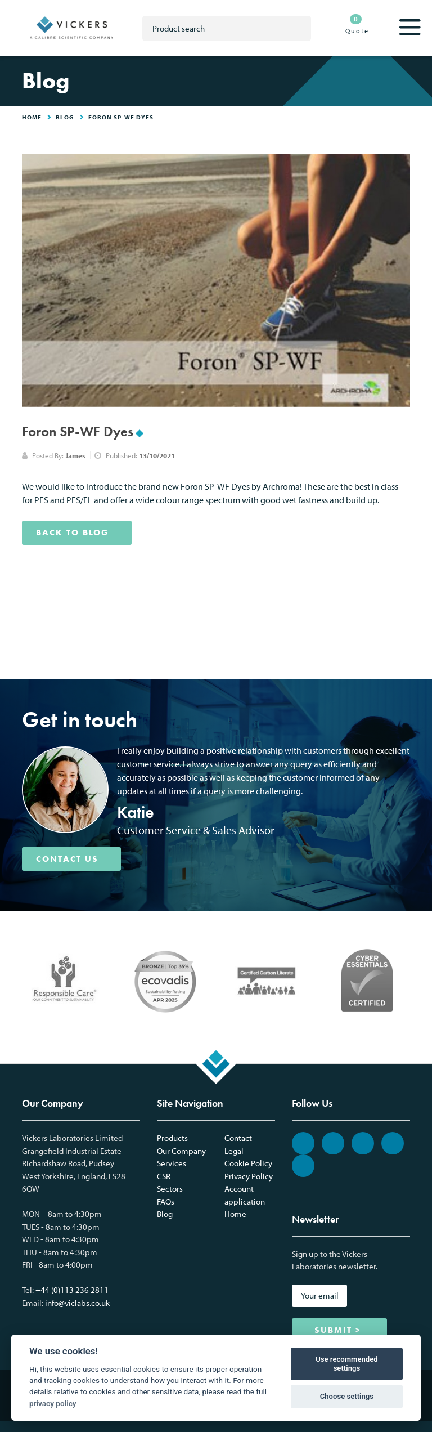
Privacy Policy (248, 1176)
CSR (163, 1176)
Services (171, 1163)
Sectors (170, 1188)
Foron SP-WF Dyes (121, 117)
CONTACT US (67, 859)
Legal (234, 1150)
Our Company (181, 1150)
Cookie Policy (248, 1163)
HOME (32, 117)
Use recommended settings (347, 1363)
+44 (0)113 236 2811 (72, 1290)
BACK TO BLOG (72, 532)
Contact (238, 1138)
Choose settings (347, 1396)
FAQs (165, 1201)
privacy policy (52, 1403)
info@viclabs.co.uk (77, 1302)
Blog (65, 117)
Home (235, 1214)
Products (172, 1138)
